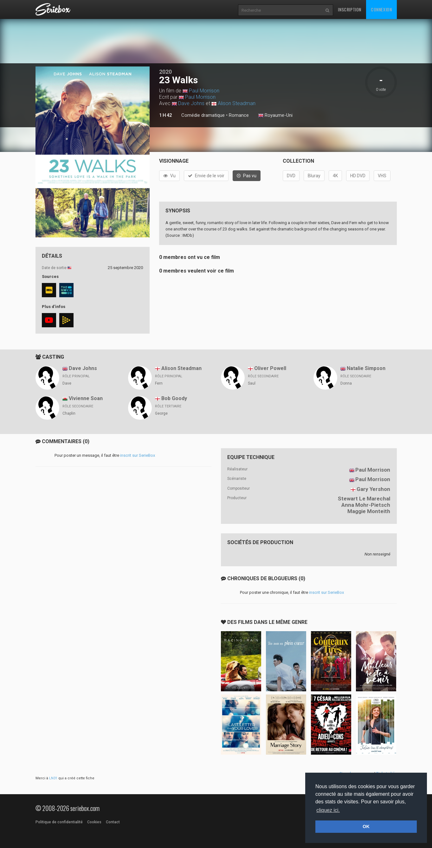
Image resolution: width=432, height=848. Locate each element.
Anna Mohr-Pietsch (365, 505)
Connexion (381, 9)
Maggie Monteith (368, 511)
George (161, 413)
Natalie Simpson (366, 368)
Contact (113, 822)
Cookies (94, 822)
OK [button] (366, 826)
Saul (251, 383)
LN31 (53, 778)
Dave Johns (191, 103)
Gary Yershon (373, 489)
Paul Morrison (204, 91)
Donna (346, 383)
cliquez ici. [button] (328, 810)
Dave (66, 383)
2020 (165, 71)
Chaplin (68, 413)
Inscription (349, 9)
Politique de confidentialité (59, 822)
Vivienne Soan (86, 398)
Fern (159, 383)
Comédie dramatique (203, 115)
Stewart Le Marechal (364, 498)
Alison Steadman (236, 103)
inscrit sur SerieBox (137, 455)
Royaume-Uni (275, 115)
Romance (239, 115)
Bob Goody (174, 398)
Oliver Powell (270, 368)
